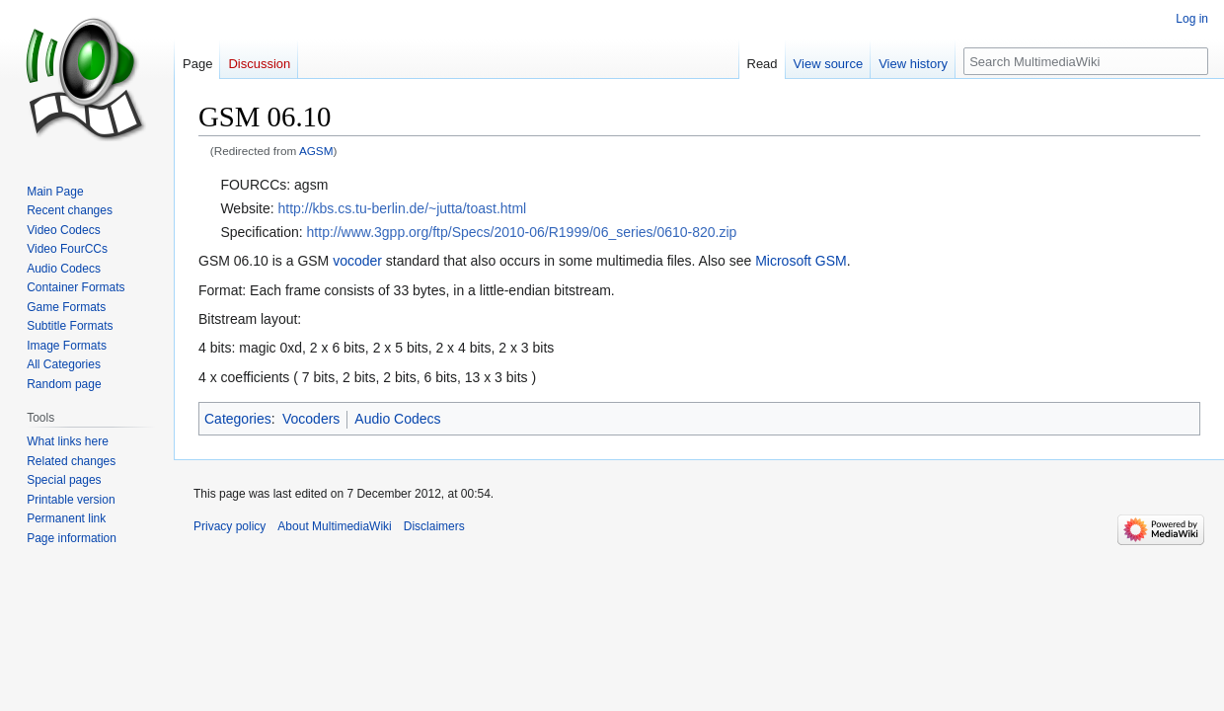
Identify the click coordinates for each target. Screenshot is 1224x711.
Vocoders (311, 419)
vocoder (357, 261)
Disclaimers (434, 526)
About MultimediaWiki (334, 526)
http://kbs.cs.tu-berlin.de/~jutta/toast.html (402, 208)
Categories (237, 419)
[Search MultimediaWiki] (1085, 61)
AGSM (316, 150)
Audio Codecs (397, 419)
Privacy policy (229, 526)
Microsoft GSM (801, 261)
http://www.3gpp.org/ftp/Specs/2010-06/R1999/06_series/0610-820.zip (522, 232)
